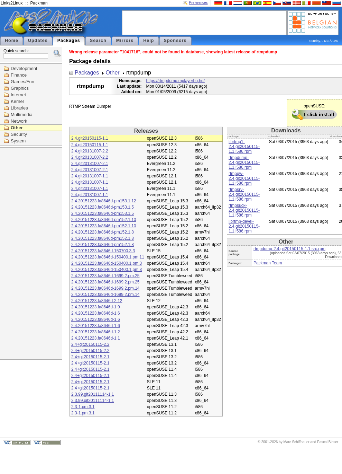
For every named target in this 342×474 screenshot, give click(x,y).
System (18, 140)
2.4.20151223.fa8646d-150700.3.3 (103, 250)
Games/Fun (22, 81)
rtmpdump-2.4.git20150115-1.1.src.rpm (289, 248)
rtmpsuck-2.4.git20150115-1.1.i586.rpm (244, 210)
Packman (39, 3)
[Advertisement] (204, 22)
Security (19, 134)
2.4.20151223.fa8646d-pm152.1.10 (103, 219)
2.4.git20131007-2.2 (89, 151)
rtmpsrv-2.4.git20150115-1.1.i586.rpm (244, 194)
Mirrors (124, 40)
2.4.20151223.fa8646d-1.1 (95, 338)
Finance (19, 75)
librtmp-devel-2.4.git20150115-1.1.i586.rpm (244, 226)
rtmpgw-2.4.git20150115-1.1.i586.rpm (244, 178)
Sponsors (175, 40)
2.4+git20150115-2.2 (90, 344)
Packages (68, 40)
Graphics (20, 88)
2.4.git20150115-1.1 (89, 138)
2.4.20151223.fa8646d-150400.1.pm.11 (107, 257)
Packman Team (267, 263)
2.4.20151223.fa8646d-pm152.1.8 (102, 232)
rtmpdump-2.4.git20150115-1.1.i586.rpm (244, 162)
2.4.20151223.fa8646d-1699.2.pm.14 (105, 288)
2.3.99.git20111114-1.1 (92, 394)
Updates (38, 40)
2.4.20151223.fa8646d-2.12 (96, 300)
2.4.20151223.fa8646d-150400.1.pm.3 (106, 263)
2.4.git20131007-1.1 (89, 176)
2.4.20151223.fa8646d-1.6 (95, 313)
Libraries (19, 108)
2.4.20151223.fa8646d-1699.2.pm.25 (105, 275)
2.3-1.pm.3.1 (82, 406)
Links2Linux (11, 3)
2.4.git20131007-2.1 (89, 163)
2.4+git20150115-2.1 (90, 356)
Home (11, 40)
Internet (18, 94)
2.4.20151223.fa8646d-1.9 (95, 307)
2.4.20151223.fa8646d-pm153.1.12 (103, 201)
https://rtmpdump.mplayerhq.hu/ (175, 80)
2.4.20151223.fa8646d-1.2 (95, 332)
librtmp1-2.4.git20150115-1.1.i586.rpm (244, 146)
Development (24, 68)
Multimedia (22, 114)
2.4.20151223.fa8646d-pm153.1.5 (102, 207)
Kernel (17, 101)
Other (17, 127)
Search (98, 40)
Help (148, 40)
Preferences (198, 3)
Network (19, 121)
